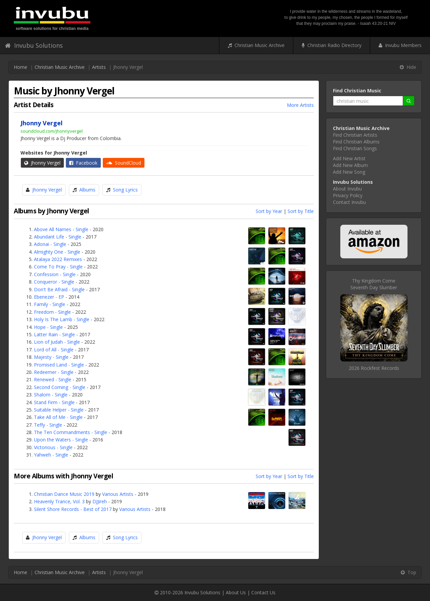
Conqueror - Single (54, 281)
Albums (87, 189)
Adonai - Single (50, 244)
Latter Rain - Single (54, 334)
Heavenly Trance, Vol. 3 (59, 501)
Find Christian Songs (355, 148)
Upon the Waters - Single (61, 439)
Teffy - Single (48, 425)
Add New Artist (349, 158)
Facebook (83, 163)
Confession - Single (55, 274)
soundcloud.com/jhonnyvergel (51, 131)
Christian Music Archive (256, 45)
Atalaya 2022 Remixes (58, 259)
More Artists (300, 105)
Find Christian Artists (355, 135)
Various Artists (117, 494)
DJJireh (99, 501)
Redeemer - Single (54, 372)
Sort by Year (269, 211)
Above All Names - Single (61, 229)
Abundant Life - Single (57, 236)
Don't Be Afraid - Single (59, 289)
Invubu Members (400, 45)
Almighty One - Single (57, 252)
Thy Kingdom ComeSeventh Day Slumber (373, 284)
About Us (236, 592)
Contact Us (263, 592)
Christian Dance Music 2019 (64, 494)
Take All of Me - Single (58, 417)
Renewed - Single (52, 379)
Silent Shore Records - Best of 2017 (73, 509)
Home (20, 67)
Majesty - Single (51, 357)
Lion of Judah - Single (57, 342)
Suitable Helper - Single (59, 409)
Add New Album (350, 165)
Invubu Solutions (34, 45)
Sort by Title (301, 211)
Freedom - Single (52, 312)
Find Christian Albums (356, 141)
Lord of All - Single (54, 349)
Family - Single (49, 304)
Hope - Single (48, 327)
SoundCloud (123, 163)
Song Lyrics (125, 189)
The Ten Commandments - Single (70, 432)
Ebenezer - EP (49, 297)
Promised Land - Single (59, 364)
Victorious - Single (53, 447)
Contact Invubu (349, 202)
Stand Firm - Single (54, 402)
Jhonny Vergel (42, 163)
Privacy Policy (347, 195)
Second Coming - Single (59, 387)
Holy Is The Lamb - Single (61, 319)
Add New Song (349, 172)
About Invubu (347, 188)
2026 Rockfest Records (374, 368)
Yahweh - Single (51, 455)
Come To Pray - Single (58, 266)
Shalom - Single (51, 394)
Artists (99, 67)
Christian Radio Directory (331, 45)
